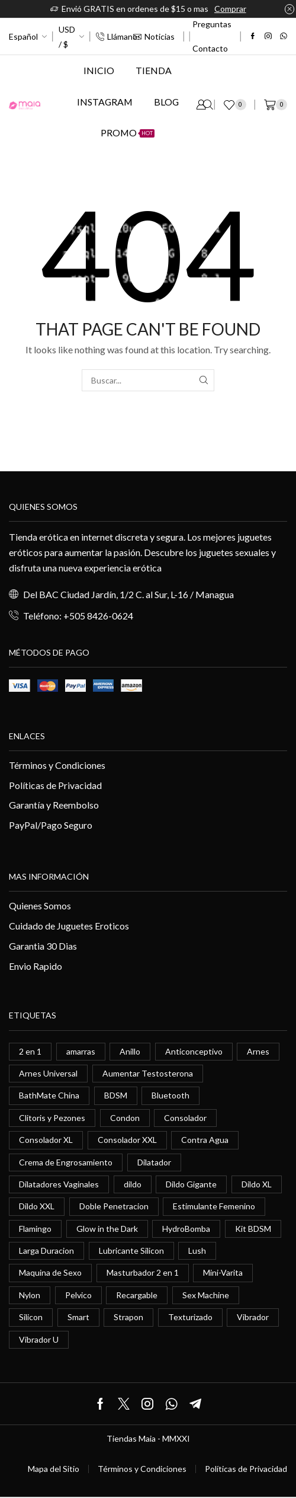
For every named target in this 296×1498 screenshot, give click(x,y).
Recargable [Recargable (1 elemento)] (136, 1295)
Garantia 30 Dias (43, 945)
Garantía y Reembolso (54, 804)
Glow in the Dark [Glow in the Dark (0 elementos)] (107, 1229)
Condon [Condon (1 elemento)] (125, 1118)
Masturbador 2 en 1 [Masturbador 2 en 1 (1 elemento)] (143, 1272)
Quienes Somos (40, 905)
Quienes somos (43, 507)
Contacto (210, 48)
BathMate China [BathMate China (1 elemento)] (49, 1095)
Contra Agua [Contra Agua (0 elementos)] (205, 1140)
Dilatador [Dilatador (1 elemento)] (154, 1162)
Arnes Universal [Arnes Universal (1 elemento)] (48, 1073)
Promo (128, 132)
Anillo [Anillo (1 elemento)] (130, 1051)
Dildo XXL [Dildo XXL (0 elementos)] (36, 1206)
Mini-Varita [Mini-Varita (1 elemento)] (223, 1272)
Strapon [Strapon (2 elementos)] (128, 1317)
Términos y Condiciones (57, 765)
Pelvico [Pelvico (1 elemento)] (78, 1295)
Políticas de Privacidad (55, 785)
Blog (166, 101)
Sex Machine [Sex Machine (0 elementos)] (205, 1295)
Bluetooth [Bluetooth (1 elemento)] (170, 1095)
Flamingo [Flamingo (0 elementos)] (35, 1229)
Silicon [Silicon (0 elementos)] (31, 1317)
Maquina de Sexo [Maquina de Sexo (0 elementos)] (50, 1272)
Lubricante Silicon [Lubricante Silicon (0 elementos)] (131, 1250)
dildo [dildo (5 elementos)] (132, 1184)
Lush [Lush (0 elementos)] (197, 1250)
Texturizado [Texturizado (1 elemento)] (190, 1317)
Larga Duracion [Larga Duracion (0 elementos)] (46, 1250)
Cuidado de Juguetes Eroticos (69, 925)
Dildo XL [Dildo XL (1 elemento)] (257, 1184)
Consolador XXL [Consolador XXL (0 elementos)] (127, 1140)
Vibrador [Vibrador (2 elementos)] (253, 1317)
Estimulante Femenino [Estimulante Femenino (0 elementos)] (214, 1206)
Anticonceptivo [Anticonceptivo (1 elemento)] (194, 1051)
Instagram (105, 101)
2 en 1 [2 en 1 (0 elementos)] (30, 1051)
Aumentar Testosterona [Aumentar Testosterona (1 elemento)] (147, 1073)
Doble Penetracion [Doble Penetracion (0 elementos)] (114, 1206)
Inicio (98, 70)
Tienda (154, 70)
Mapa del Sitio (53, 1469)
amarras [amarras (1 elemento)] (80, 1051)
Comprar (230, 9)
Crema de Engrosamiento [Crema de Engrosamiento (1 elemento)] (65, 1162)
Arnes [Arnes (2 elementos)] (258, 1051)
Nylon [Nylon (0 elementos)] (29, 1295)
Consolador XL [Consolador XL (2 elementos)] (46, 1140)
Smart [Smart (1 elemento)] (78, 1317)
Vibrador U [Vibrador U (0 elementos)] (39, 1339)
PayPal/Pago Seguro (50, 825)
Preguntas (211, 24)
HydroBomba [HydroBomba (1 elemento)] (186, 1229)
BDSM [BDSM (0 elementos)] (115, 1095)
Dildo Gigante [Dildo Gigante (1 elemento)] (191, 1184)
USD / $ (67, 36)
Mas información (49, 876)
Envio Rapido (35, 966)
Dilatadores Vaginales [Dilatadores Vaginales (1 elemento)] (59, 1184)
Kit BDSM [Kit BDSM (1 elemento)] (253, 1229)
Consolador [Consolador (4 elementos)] (185, 1118)
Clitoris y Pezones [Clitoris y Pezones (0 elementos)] (52, 1118)
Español (23, 36)
